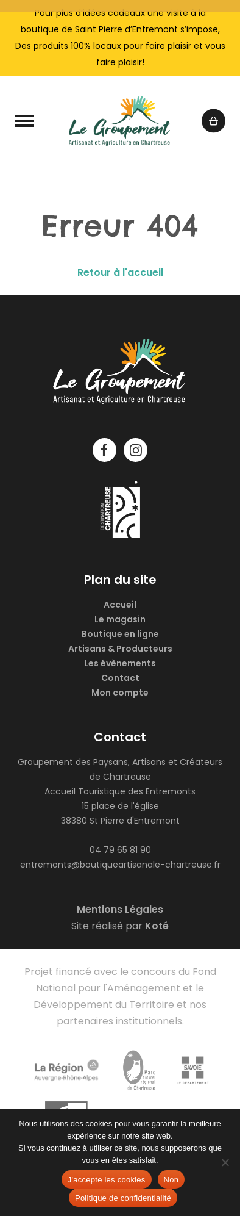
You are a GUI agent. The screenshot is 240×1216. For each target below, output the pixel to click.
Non (171, 1179)
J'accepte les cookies (107, 1179)
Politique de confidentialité (123, 1198)
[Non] (225, 1162)
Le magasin (120, 619)
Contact (120, 678)
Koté (157, 926)
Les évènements (120, 663)
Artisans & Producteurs (120, 648)
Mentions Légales (120, 909)
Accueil (120, 605)
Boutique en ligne (120, 634)
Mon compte (120, 692)
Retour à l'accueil (120, 272)
